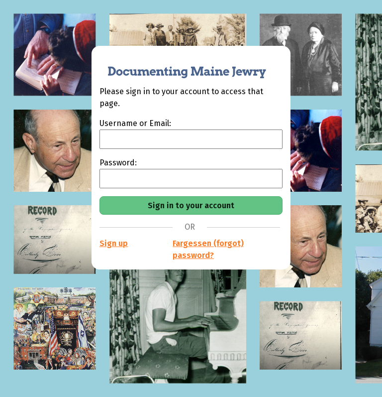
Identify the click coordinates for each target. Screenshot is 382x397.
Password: (118, 162)
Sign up (113, 243)
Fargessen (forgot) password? (208, 249)
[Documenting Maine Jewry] (181, 66)
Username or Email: (135, 123)
